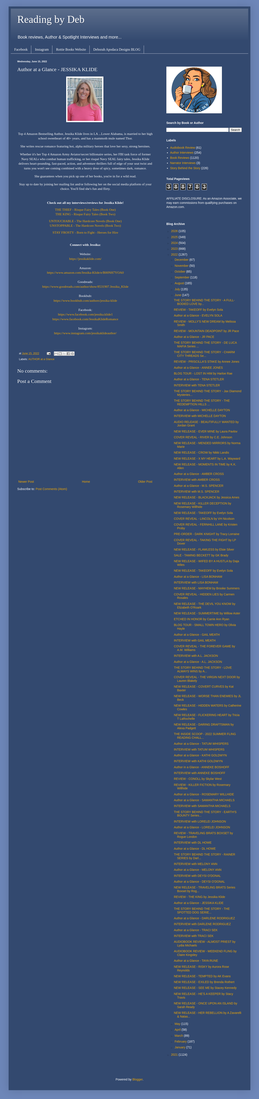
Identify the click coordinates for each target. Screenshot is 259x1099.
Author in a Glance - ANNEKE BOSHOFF (201, 767)
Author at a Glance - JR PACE (194, 337)
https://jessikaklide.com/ (85, 259)
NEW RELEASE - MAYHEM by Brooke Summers (207, 588)
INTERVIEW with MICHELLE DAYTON (200, 416)
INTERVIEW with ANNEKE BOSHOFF (199, 773)
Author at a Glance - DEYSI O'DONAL (199, 881)
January (180, 1047)
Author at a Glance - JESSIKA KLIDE (198, 903)
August (180, 283)
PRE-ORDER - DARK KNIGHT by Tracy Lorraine (206, 534)
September (182, 277)
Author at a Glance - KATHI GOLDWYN (200, 755)
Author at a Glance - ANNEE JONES (198, 367)
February (181, 1041)
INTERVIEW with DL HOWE (193, 842)
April (178, 1029)
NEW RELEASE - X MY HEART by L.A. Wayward (207, 458)
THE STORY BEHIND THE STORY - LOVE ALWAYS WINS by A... (203, 669)
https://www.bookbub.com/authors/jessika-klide (85, 300)
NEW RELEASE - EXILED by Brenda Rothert (204, 982)
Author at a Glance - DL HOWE (195, 848)
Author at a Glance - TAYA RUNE (196, 960)
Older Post (145, 481)
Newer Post (26, 481)
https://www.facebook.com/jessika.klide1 (85, 314)
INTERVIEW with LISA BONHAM (196, 582)
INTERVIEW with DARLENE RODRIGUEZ (202, 924)
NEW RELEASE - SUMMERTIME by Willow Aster (207, 613)
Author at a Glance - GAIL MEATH (197, 634)
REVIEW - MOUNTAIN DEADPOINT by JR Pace (206, 331)
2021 (175, 1054)
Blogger (137, 1079)
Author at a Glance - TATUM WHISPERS (201, 743)
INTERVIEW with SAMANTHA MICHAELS (202, 806)
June (178, 295)
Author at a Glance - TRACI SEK (196, 930)
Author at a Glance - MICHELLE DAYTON (202, 410)
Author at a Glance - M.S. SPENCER (198, 485)
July (178, 289)
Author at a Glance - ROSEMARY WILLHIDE (204, 794)
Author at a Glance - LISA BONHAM (198, 576)
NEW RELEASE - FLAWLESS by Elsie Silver (204, 549)
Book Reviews (179, 157)
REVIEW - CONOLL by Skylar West (198, 779)
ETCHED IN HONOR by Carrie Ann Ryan (201, 619)
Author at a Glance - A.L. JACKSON (198, 661)
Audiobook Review (182, 147)
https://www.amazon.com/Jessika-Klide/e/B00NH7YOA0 (85, 272)
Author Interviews (181, 152)
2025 (175, 237)
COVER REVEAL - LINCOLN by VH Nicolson (204, 518)
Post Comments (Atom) (51, 489)
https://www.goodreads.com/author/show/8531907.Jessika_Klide (85, 286)
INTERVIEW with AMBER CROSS (197, 479)
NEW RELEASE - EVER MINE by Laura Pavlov (205, 431)
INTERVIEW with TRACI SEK (194, 936)
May (178, 1024)
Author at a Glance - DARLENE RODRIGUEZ (204, 918)
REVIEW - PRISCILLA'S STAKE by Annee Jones (206, 361)
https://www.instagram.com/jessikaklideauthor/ (85, 333)
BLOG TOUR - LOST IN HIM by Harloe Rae (203, 373)
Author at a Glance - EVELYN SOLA (198, 315)
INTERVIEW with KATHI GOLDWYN (198, 761)
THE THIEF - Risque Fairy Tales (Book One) (85, 209)
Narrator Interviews (183, 163)
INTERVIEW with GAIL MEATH (194, 640)
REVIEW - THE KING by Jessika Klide (199, 897)
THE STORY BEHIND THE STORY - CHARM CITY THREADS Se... (204, 353)
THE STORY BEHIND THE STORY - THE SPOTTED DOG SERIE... (202, 910)
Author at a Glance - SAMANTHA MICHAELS (204, 800)
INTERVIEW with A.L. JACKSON (196, 655)
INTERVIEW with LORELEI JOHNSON (200, 821)
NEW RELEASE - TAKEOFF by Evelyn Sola (203, 513)
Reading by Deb (50, 19)
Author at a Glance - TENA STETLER (199, 379)
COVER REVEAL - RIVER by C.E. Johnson (203, 437)
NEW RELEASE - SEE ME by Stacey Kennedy (205, 988)
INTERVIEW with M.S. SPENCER (196, 491)
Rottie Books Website (71, 49)
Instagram (42, 49)
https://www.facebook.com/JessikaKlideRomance (85, 319)
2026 (175, 231)
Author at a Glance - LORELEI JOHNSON (202, 827)
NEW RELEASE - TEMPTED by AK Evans (202, 976)
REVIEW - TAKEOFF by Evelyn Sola (198, 309)
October (180, 271)
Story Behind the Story (185, 168)
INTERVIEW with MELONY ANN (195, 864)
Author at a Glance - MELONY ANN (198, 869)
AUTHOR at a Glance (41, 359)
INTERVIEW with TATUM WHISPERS (199, 749)
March (179, 1035)
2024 (175, 243)
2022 (175, 254)
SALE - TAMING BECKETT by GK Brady (201, 555)
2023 (175, 248)
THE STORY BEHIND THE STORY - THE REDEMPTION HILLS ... (202, 402)
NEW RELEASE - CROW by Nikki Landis (201, 452)
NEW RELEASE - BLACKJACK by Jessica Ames (206, 497)
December (182, 259)
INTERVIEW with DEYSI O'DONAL (197, 875)
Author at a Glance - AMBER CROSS (199, 474)
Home (86, 481)
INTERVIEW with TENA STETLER (197, 385)
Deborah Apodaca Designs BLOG (116, 49)
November (182, 265)
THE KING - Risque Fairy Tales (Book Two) (85, 214)
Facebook (21, 49)
